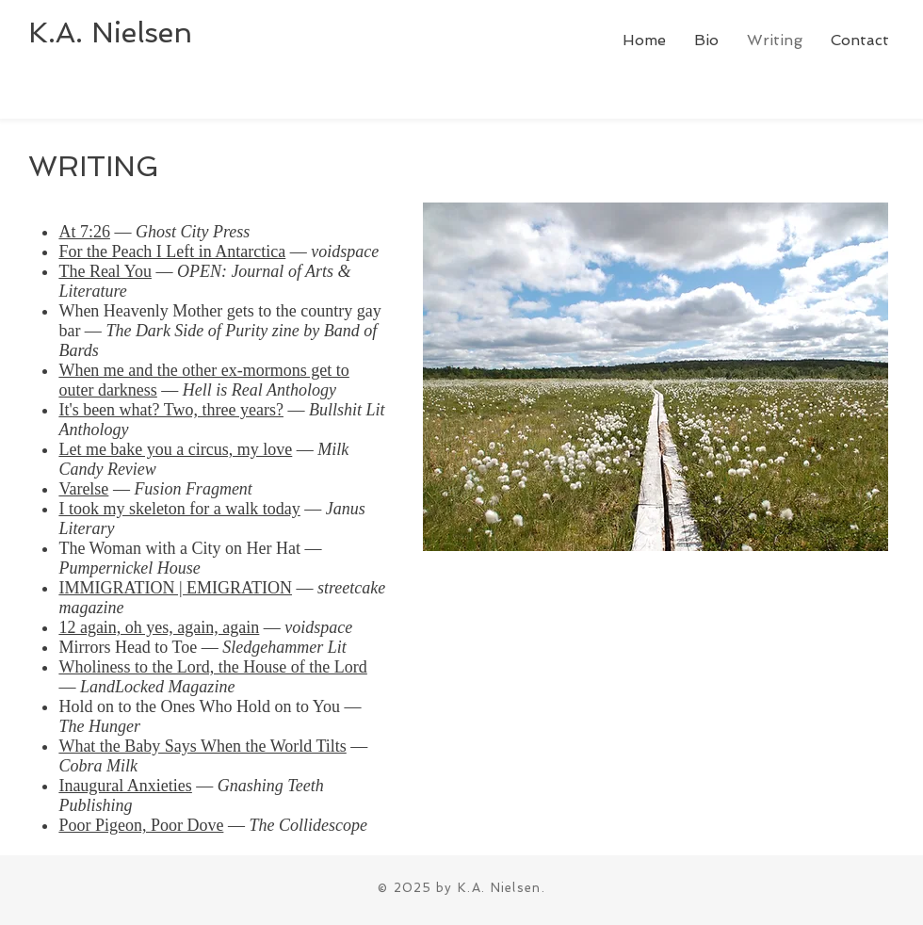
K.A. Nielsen (110, 32)
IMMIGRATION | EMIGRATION (175, 587)
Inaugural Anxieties (124, 785)
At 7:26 (84, 231)
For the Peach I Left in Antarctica (171, 251)
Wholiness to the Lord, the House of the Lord (212, 666)
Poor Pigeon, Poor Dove (140, 825)
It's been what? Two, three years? (170, 409)
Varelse (83, 488)
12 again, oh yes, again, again (158, 627)
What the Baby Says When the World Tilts (202, 746)
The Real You (105, 271)
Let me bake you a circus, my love (175, 449)
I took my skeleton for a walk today (179, 508)
